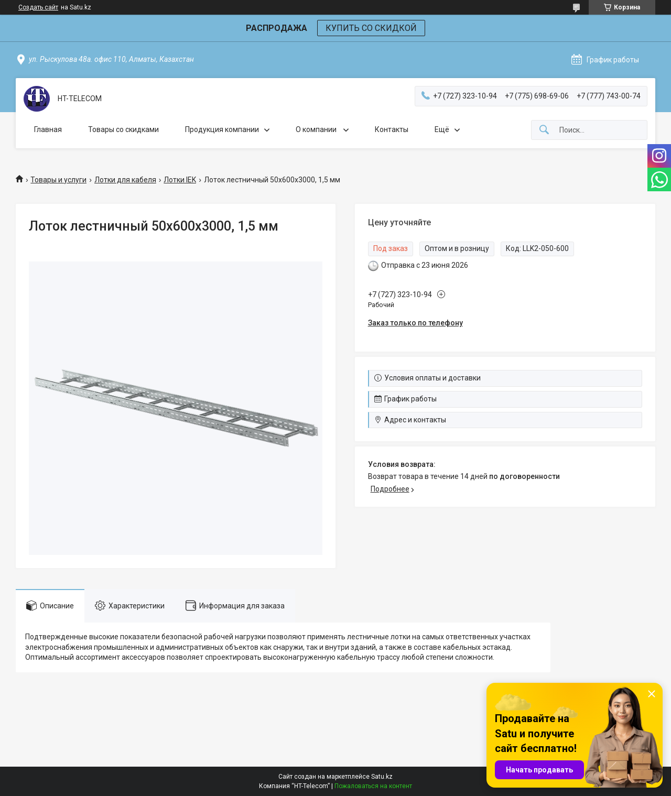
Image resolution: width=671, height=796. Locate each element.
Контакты (391, 129)
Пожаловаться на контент (373, 786)
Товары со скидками (123, 129)
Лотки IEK (180, 180)
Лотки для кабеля (125, 180)
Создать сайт (38, 7)
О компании (317, 129)
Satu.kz (382, 776)
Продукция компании (222, 129)
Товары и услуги (58, 180)
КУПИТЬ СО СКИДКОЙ (371, 28)
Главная (48, 129)
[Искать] (544, 130)
